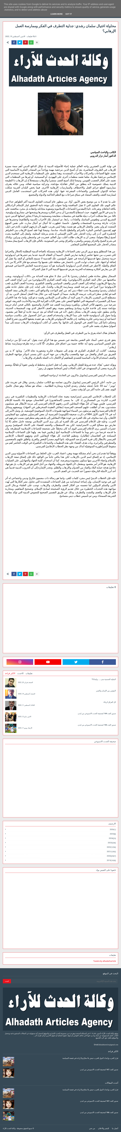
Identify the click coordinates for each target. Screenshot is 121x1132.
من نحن (92, 1128)
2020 (111, 856)
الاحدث (20, 673)
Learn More (56, 14)
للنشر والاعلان (103, 1128)
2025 (113, 834)
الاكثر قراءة (10, 673)
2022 (111, 847)
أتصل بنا (115, 1128)
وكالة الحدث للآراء (9, 1128)
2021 (111, 852)
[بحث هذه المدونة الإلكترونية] (64, 981)
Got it (68, 14)
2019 (111, 860)
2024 (112, 838)
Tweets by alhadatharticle (104, 961)
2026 (113, 829)
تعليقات (29, 673)
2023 (112, 843)
